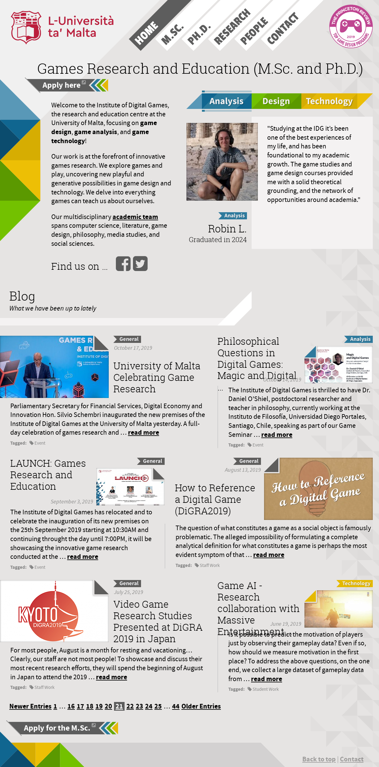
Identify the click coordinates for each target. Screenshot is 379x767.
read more (143, 432)
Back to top (319, 759)
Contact (351, 759)
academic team (135, 216)
